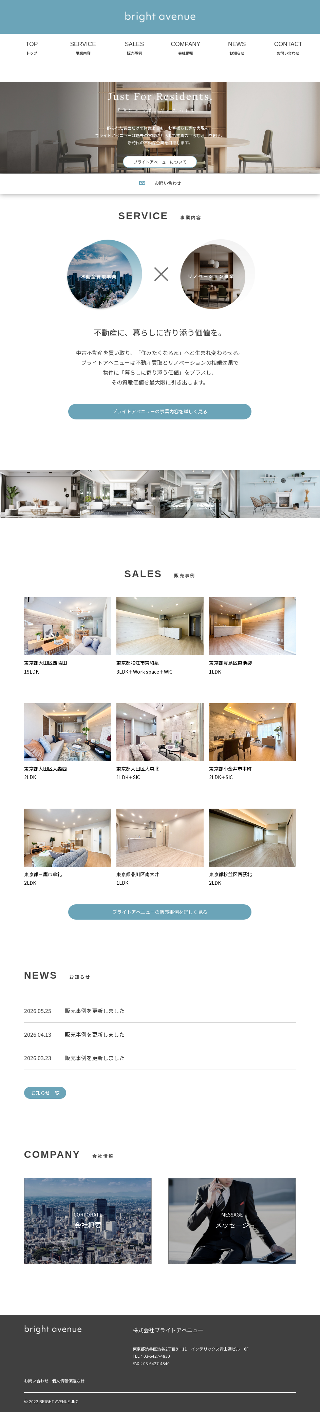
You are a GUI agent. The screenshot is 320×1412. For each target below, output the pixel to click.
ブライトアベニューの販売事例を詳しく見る (159, 911)
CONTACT (288, 48)
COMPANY (185, 48)
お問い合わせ (160, 183)
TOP (31, 48)
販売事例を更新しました (95, 1010)
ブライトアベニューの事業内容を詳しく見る (159, 411)
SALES (134, 48)
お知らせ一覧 (45, 1092)
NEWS (236, 48)
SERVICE (83, 48)
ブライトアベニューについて (159, 162)
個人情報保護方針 (68, 1380)
